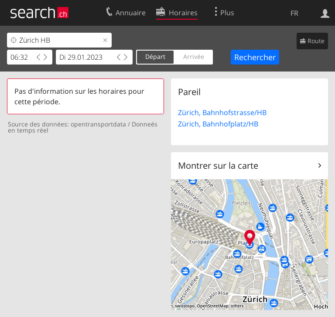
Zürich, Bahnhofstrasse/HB (222, 112)
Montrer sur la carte (218, 165)
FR (294, 13)
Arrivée (193, 56)
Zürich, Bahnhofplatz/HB (218, 124)
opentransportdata (98, 124)
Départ (155, 56)
